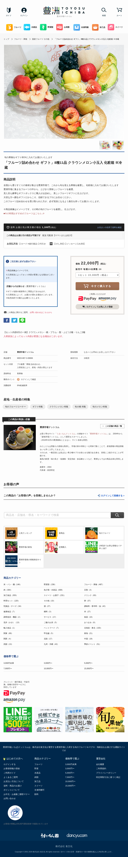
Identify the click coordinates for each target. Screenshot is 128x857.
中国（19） (89, 639)
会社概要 (100, 764)
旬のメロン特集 (100, 406)
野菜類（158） (50, 584)
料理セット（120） (12, 601)
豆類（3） (88, 590)
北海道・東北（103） (93, 628)
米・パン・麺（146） (13, 584)
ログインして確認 (28, 379)
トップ (6, 39)
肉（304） (8, 590)
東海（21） (89, 633)
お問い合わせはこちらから (41, 312)
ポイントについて (12, 790)
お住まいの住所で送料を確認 (109, 227)
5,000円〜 (88, 663)
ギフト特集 (38, 406)
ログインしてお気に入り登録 (97, 306)
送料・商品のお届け (13, 786)
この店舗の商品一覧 (113, 426)
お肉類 (62, 27)
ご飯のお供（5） (51, 622)
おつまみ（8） (90, 622)
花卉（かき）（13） (12, 622)
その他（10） (49, 601)
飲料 (36, 794)
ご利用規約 (101, 768)
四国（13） (8, 644)
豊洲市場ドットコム (25, 352)
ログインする (10, 764)
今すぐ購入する (97, 286)
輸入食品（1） (10, 628)
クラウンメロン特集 (59, 406)
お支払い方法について (14, 781)
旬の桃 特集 (80, 406)
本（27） (88, 612)
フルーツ (13, 27)
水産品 (30, 27)
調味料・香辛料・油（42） (95, 606)
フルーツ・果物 (20, 39)
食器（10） (89, 617)
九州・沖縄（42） (51, 644)
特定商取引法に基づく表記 (108, 777)
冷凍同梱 (80, 27)
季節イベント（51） (92, 644)
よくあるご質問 (11, 777)
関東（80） (8, 633)
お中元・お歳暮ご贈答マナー (17, 794)
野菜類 (46, 27)
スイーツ (115, 27)
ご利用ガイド (10, 773)
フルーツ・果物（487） (94, 584)
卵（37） (88, 601)
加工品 (98, 27)
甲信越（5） (49, 633)
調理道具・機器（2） (12, 617)
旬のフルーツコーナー (15, 406)
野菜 (36, 768)
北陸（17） (48, 639)
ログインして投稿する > (112, 496)
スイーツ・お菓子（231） (55, 595)
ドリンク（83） (90, 595)
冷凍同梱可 (39, 790)
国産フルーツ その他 (40, 39)
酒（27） (47, 606)
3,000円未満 (9, 663)
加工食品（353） (11, 595)
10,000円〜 (48, 668)
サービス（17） (50, 617)
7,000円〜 (8, 668)
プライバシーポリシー (106, 773)
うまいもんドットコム (66, 434)
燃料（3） (48, 612)
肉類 (36, 777)
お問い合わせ (10, 798)
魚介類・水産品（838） (54, 590)
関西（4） (8, 639)
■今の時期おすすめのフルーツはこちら (23, 213)
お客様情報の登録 (12, 768)
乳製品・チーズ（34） (13, 606)
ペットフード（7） (52, 628)
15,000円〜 (89, 668)
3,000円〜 (48, 663)
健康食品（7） (10, 612)
